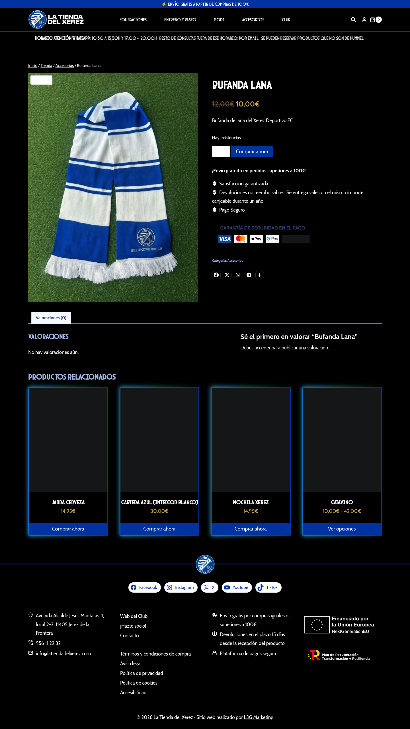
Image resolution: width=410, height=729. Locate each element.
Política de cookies (138, 683)
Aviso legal (131, 663)
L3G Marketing (258, 717)
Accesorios (253, 19)
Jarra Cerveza (68, 502)
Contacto (129, 635)
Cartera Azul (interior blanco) (159, 502)
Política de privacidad (141, 673)
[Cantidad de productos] (221, 151)
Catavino (342, 502)
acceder (262, 348)
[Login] (364, 19)
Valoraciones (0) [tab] (51, 317)
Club (286, 19)
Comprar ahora (252, 151)
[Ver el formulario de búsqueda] (353, 20)
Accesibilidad (133, 692)
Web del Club (133, 616)
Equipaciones (133, 19)
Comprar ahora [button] (68, 529)
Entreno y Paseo (180, 19)
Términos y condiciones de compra (155, 654)
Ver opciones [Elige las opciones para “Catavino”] (342, 529)
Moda (219, 19)
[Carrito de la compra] (376, 20)
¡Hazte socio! (133, 626)
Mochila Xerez (250, 502)
